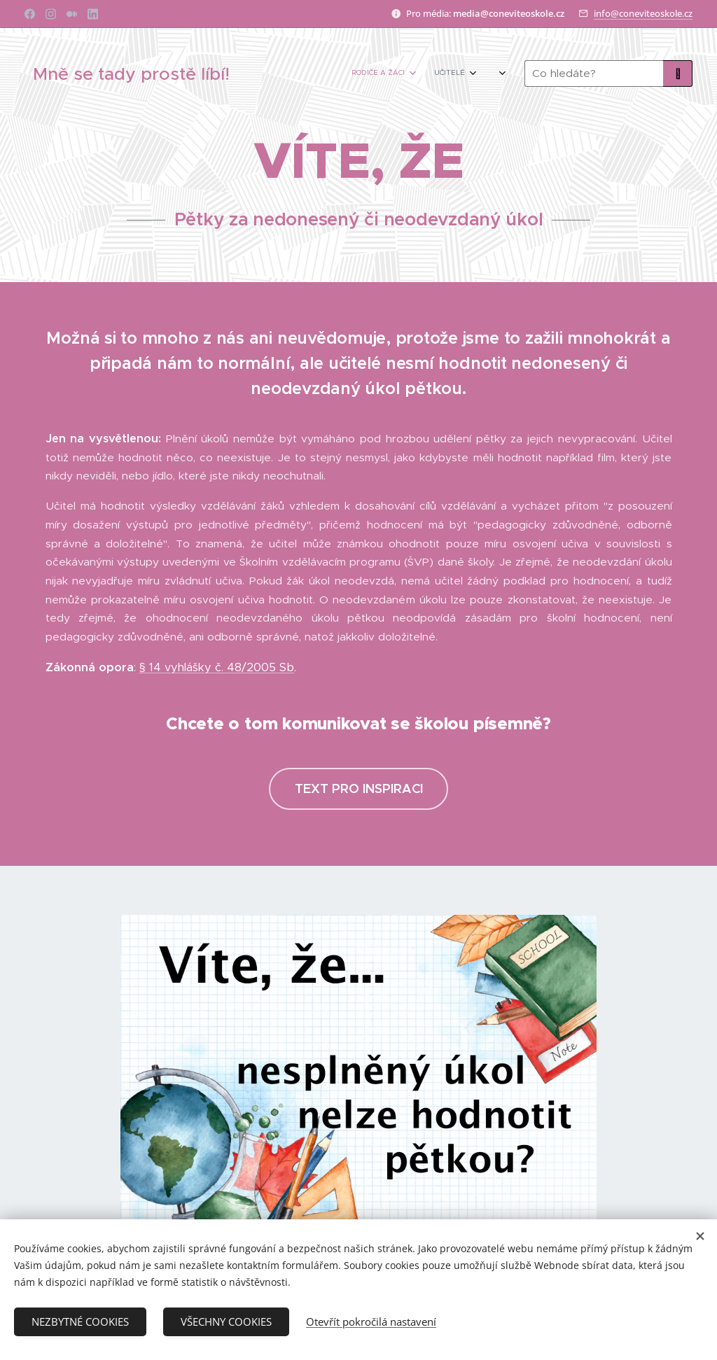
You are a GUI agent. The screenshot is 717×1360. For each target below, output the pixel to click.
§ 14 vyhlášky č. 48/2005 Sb (216, 667)
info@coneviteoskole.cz (643, 13)
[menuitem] (400, 73)
